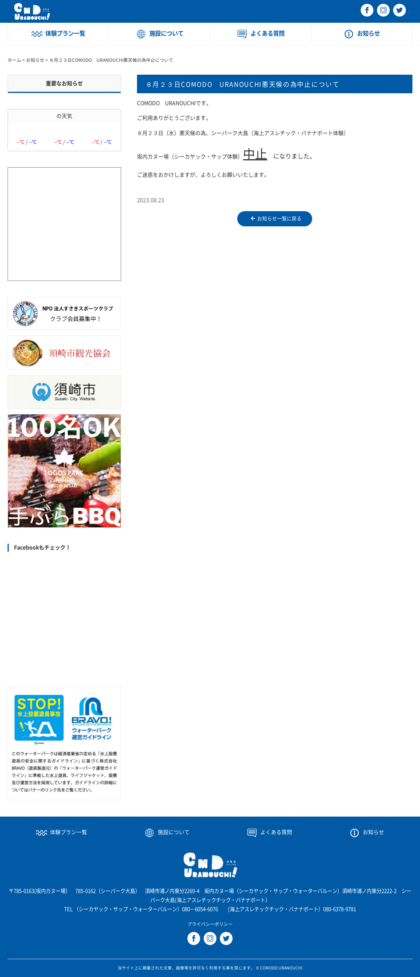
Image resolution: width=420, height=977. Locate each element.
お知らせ (368, 33)
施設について (166, 33)
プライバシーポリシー (210, 924)
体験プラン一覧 (65, 33)
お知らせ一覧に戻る (276, 218)
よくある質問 (267, 33)
